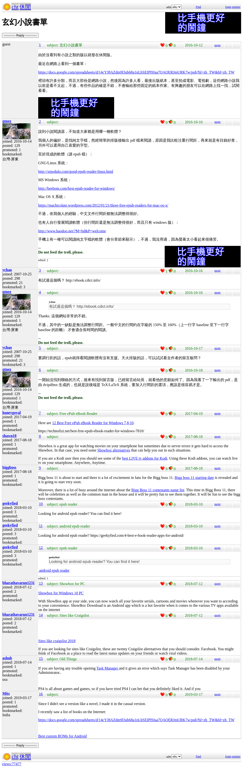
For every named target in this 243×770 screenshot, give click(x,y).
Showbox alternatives (113, 450)
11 (40, 526)
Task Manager (107, 668)
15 (41, 658)
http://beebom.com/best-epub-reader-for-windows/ (76, 188)
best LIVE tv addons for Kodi (144, 458)
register (236, 7)
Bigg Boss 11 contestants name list (157, 490)
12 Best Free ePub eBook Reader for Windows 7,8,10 (93, 423)
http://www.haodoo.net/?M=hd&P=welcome (72, 231)
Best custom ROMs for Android (62, 736)
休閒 (25, 7)
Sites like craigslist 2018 (56, 641)
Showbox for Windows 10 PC (61, 593)
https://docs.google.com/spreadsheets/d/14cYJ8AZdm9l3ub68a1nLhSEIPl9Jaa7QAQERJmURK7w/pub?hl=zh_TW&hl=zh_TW (136, 72)
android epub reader (54, 570)
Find (198, 7)
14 (41, 615)
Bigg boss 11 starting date (194, 478)
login (228, 7)
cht (15, 7)
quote (217, 45)
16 (41, 694)
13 (41, 583)
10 (41, 504)
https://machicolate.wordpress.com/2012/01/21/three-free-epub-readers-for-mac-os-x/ (103, 205)
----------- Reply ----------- (20, 35)
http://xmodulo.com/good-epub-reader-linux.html (75, 171)
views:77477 (11, 764)
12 (41, 548)
